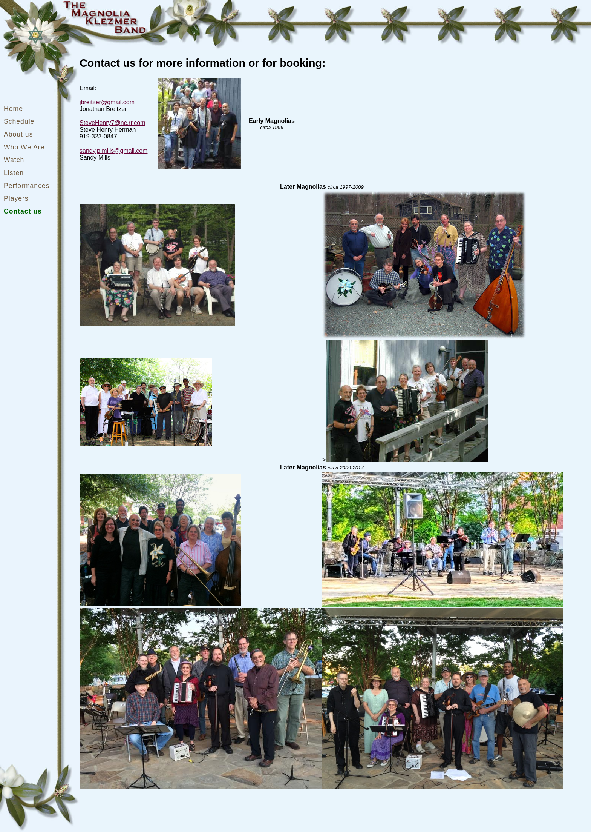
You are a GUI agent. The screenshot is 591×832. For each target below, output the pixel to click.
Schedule (19, 121)
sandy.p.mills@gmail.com (113, 151)
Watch (14, 160)
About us (18, 134)
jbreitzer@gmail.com (107, 102)
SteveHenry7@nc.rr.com (112, 123)
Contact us (23, 211)
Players (16, 198)
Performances (27, 185)
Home (13, 108)
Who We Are (24, 147)
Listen (14, 173)
